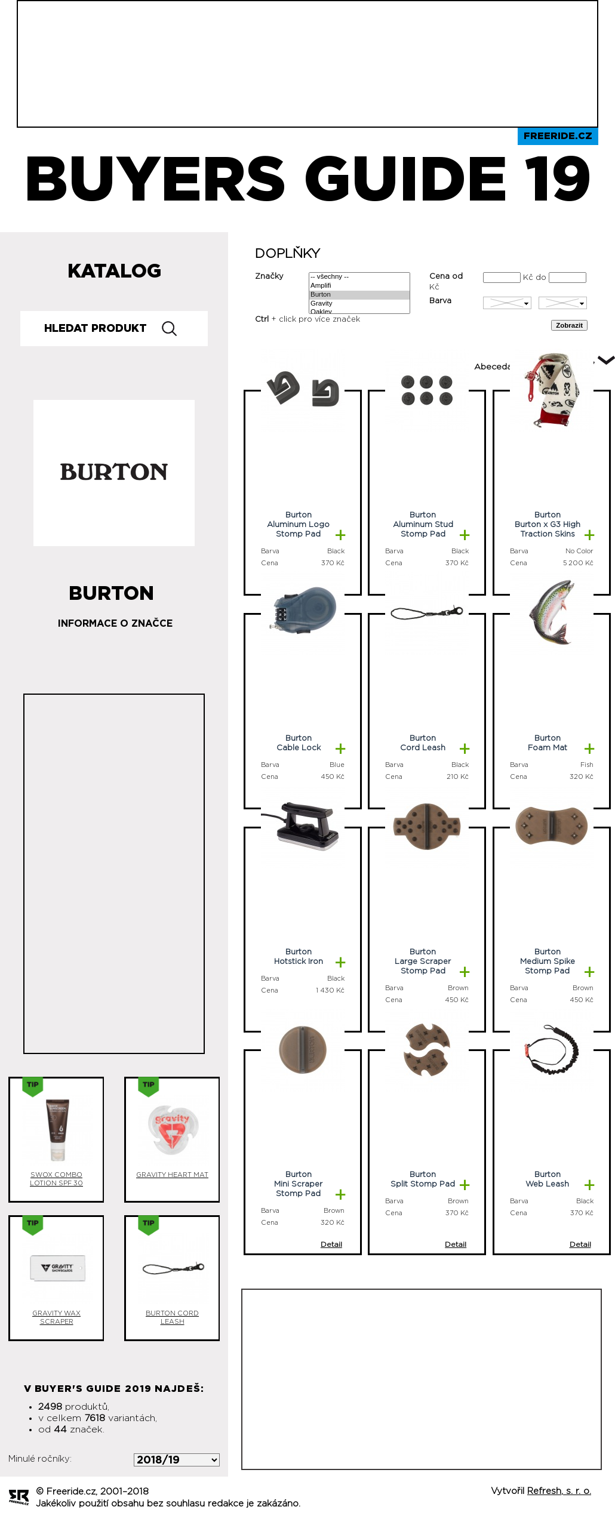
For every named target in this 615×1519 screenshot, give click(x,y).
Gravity (359, 304)
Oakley (359, 312)
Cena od (446, 277)
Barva (440, 301)
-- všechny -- (359, 277)
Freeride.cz (558, 136)
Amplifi (359, 286)
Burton (359, 295)
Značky (269, 277)
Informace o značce (115, 623)
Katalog (114, 271)
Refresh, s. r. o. (559, 1491)
